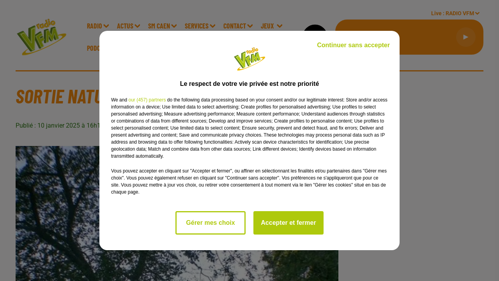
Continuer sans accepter (353, 45)
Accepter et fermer (288, 222)
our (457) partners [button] (147, 100)
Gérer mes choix (210, 222)
